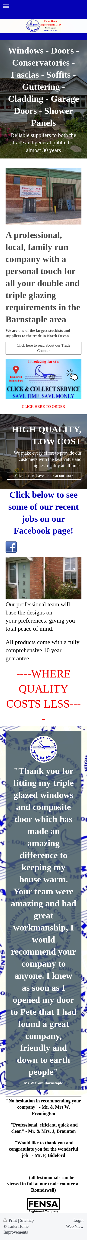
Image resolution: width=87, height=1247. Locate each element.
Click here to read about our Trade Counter (44, 348)
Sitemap (27, 1220)
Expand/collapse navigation (43, 6)
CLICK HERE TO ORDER (43, 406)
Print (10, 1220)
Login (79, 1220)
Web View (75, 1226)
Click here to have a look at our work (44, 475)
